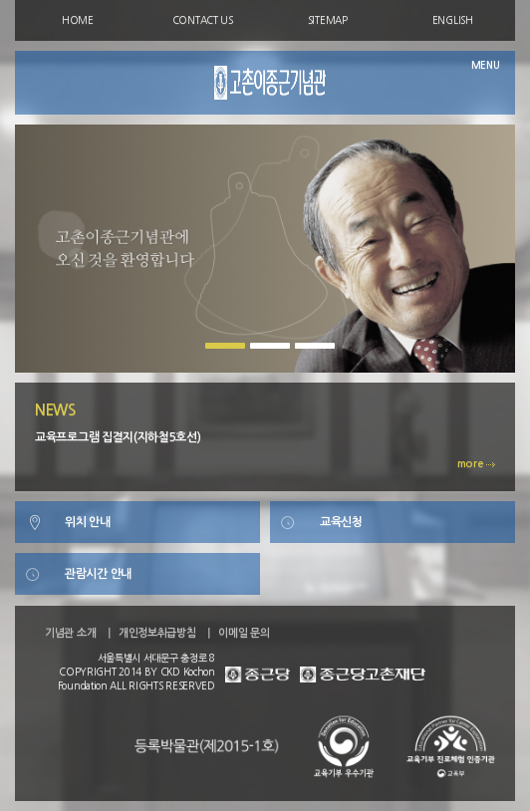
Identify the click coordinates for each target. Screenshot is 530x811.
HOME (78, 20)
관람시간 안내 (98, 574)
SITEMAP (328, 20)
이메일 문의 (243, 633)
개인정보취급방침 (157, 633)
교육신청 (341, 522)
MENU (485, 65)
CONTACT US (202, 20)
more (476, 463)
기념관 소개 (70, 633)
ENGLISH (452, 20)
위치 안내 (88, 522)
